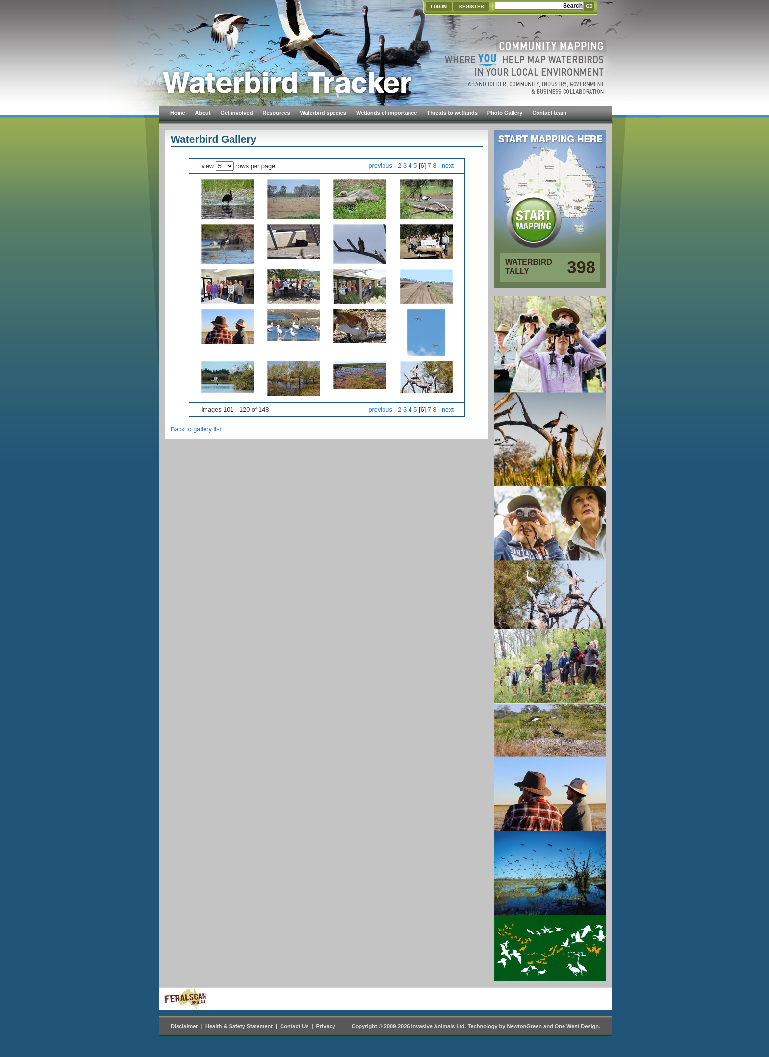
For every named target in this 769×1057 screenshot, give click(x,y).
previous (380, 165)
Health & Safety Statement (239, 1026)
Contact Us (294, 1026)
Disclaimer (184, 1026)
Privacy (325, 1026)
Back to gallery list (196, 429)
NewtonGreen (524, 1026)
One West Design (577, 1026)
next (448, 165)
